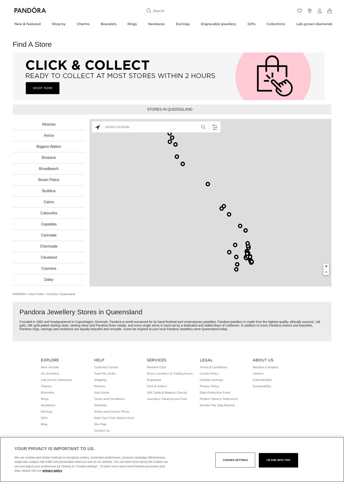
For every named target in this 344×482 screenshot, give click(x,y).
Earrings (183, 24)
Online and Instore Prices (112, 411)
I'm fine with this (278, 460)
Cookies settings (211, 380)
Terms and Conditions (109, 399)
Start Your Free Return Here (114, 418)
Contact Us (102, 430)
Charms (83, 24)
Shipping (100, 380)
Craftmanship (262, 380)
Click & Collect (157, 386)
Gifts (251, 24)
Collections (275, 24)
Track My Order (105, 373)
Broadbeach (49, 169)
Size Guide (101, 392)
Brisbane (49, 158)
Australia (52, 294)
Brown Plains (48, 180)
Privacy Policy (209, 386)
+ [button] (326, 266)
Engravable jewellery (218, 24)
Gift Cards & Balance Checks (167, 392)
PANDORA (19, 294)
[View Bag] (330, 11)
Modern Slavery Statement (219, 399)
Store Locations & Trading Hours (170, 373)
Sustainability (262, 386)
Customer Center (106, 367)
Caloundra (48, 213)
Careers (258, 373)
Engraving (154, 380)
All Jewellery (50, 373)
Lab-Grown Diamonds (56, 380)
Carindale (49, 235)
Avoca (49, 135)
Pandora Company (266, 367)
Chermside (48, 246)
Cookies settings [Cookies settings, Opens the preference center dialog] (235, 460)
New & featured (27, 24)
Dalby (49, 280)
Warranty (100, 405)
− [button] (326, 272)
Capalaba (49, 224)
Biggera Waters (48, 146)
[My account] (320, 11)
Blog (44, 424)
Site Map (100, 424)
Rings (132, 24)
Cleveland (49, 257)
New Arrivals (50, 367)
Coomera (48, 268)
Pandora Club (156, 367)
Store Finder (36, 294)
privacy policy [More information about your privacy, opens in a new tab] (52, 470)
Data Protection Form (215, 392)
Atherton (49, 124)
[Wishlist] (300, 11)
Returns (99, 386)
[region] (172, 459)
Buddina (49, 191)
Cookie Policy (209, 373)
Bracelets (108, 24)
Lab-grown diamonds (314, 24)
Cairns (49, 202)
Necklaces (156, 24)
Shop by (59, 24)
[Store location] (310, 11)
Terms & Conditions (213, 367)
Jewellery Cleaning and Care (167, 399)
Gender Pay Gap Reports (217, 405)
